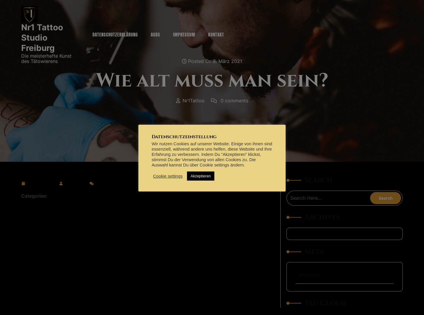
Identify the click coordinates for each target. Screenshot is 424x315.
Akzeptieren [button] (201, 176)
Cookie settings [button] (168, 176)
